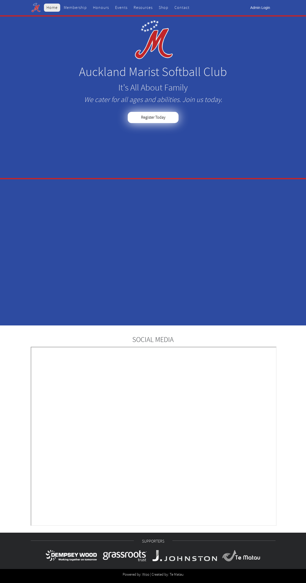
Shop (163, 7)
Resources (143, 7)
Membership (75, 7)
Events (121, 7)
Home (52, 7)
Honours (101, 7)
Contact (181, 7)
